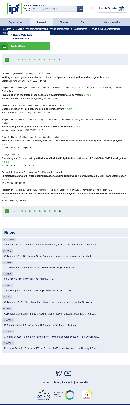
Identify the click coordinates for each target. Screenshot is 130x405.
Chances (64, 22)
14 (50, 59)
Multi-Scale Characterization (106, 28)
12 (40, 59)
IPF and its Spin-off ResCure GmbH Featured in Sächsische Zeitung (40, 325)
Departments (80, 28)
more (107, 77)
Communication (112, 22)
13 (45, 59)
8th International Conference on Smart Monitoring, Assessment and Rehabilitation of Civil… (52, 244)
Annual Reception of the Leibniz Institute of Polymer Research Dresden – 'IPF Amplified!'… (52, 336)
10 (30, 59)
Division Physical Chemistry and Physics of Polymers (42, 28)
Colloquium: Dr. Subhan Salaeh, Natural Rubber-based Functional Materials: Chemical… (50, 313)
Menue (4, 46)
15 (55, 59)
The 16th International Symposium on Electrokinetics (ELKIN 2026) (39, 267)
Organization (15, 22)
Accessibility (82, 382)
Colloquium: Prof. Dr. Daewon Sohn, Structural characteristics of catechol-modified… (48, 256)
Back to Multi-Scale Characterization (22, 37)
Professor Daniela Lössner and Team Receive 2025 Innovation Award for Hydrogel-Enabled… (53, 348)
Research (41, 22)
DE (88, 8)
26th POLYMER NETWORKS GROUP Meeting (29, 279)
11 (35, 59)
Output (84, 22)
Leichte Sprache (112, 8)
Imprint (45, 382)
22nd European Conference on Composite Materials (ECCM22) (37, 290)
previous (7, 59)
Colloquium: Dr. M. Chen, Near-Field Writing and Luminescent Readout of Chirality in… (49, 302)
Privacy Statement (62, 382)
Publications (18, 46)
